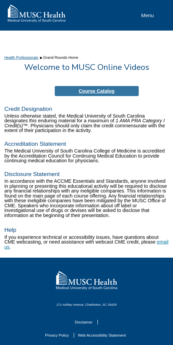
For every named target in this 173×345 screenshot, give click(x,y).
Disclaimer (84, 322)
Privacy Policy (57, 335)
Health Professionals (21, 57)
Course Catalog (97, 91)
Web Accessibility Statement (102, 335)
